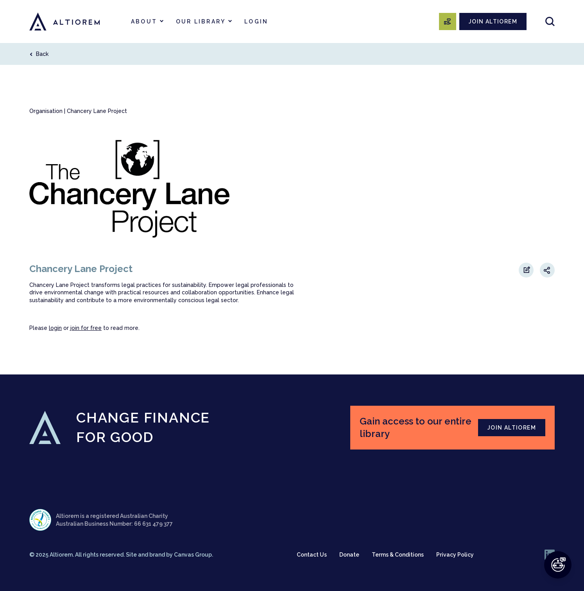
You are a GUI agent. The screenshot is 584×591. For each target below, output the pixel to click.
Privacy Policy (455, 555)
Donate (349, 555)
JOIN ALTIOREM (493, 21)
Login (256, 21)
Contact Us (312, 555)
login (55, 328)
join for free (86, 328)
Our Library (201, 21)
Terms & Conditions (398, 555)
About (144, 21)
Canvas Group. (193, 555)
